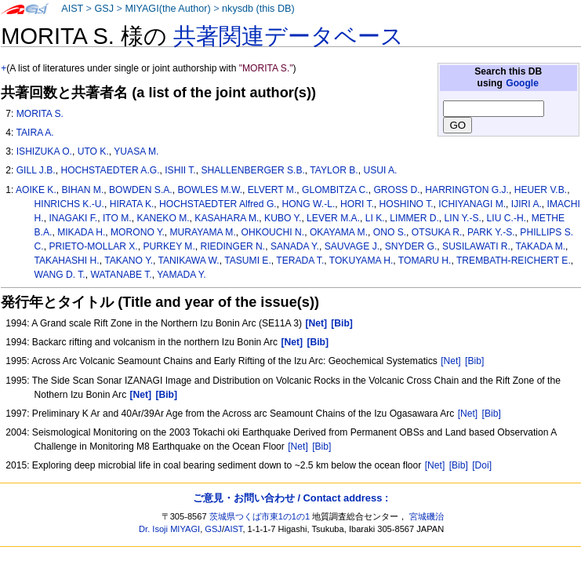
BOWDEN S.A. (140, 189)
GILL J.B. (36, 170)
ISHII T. (180, 170)
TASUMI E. (247, 260)
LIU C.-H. (506, 218)
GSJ (104, 8)
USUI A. (380, 170)
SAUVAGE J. (352, 246)
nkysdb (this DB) (258, 8)
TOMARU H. (425, 260)
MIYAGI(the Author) (167, 8)
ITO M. (117, 218)
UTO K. (93, 151)
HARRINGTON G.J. (467, 189)
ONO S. (389, 232)
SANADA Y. (295, 246)
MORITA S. (40, 113)
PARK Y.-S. (491, 232)
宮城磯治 (426, 516)
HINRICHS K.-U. (69, 204)
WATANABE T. (120, 274)
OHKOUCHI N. (273, 232)
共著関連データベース (288, 36)
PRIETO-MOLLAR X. (93, 246)
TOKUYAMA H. (361, 260)
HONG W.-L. (308, 204)
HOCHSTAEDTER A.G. (109, 170)
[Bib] (474, 360)
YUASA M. (136, 151)
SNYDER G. (411, 246)
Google (522, 83)
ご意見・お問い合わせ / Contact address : (290, 498)
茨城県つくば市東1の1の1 (259, 516)
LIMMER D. (414, 218)
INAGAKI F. (73, 218)
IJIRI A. (526, 204)
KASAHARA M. (226, 218)
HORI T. (357, 204)
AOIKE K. (36, 189)
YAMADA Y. (181, 274)
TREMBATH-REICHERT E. (513, 260)
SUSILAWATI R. (476, 246)
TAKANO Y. (128, 260)
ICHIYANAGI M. (472, 204)
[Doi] (482, 465)
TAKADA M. (540, 246)
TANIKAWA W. (189, 260)
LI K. (375, 218)
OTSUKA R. (437, 232)
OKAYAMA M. (339, 232)
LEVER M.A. (333, 218)
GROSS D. (396, 189)
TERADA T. (300, 260)
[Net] (451, 360)
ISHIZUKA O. (44, 151)
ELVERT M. (272, 189)
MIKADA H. (81, 232)
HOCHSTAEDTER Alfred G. (218, 204)
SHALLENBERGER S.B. (252, 170)
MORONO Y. (138, 232)
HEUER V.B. (540, 189)
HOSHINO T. (406, 204)
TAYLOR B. (334, 170)
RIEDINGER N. (233, 246)
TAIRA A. (34, 132)
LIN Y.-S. (463, 218)
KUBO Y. (282, 218)
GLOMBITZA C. (335, 189)
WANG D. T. (59, 274)
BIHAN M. (83, 189)
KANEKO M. (162, 218)
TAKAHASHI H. (67, 260)
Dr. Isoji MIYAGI (169, 529)
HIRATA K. (132, 204)
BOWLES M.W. (209, 189)
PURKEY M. (168, 246)
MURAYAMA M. (203, 232)
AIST (72, 8)
